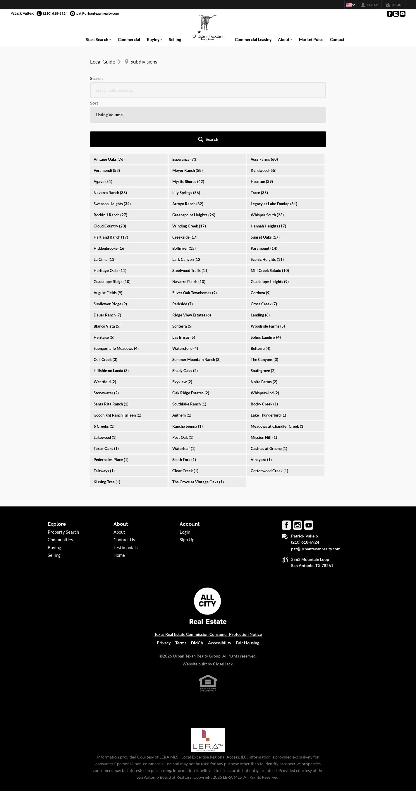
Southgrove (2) (263, 321)
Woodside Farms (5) (268, 277)
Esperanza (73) (184, 110)
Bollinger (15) (184, 199)
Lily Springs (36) (186, 143)
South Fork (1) (184, 410)
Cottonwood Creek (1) (269, 421)
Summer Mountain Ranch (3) (196, 310)
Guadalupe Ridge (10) (112, 232)
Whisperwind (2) (265, 343)
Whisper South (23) (267, 165)
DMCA (197, 593)
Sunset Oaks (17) (265, 188)
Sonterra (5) (182, 277)
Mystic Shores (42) (188, 132)
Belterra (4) (260, 299)
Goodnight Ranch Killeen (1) (117, 366)
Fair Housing (247, 593)
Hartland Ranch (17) (111, 188)
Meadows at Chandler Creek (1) (278, 377)
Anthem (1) (181, 366)
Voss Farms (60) (264, 110)
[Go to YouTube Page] (402, 14)
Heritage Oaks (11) (110, 221)
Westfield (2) (105, 332)
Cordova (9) (261, 243)
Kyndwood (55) (263, 121)
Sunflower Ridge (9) (110, 254)
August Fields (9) (108, 243)
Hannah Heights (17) (268, 176)
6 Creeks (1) (104, 377)
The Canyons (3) (264, 310)
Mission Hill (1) (264, 388)
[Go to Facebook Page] (389, 14)
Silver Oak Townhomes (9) (194, 243)
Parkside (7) (182, 254)
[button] (310, 90)
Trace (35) (259, 143)
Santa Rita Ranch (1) (111, 354)
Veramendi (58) (107, 121)
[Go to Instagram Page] (396, 14)
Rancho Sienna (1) (187, 377)
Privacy (164, 593)
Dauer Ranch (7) (107, 265)
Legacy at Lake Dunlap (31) (274, 154)
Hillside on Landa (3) (111, 321)
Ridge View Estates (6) (191, 265)
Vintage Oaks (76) (109, 110)
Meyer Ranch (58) (187, 121)
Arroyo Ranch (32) (187, 154)
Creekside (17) (184, 188)
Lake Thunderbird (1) (268, 366)
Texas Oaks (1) (106, 399)
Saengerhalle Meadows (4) (116, 299)
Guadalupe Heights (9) (270, 232)
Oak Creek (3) (105, 310)
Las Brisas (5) (183, 288)
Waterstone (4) (185, 299)
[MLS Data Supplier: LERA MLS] (208, 691)
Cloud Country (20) (110, 176)
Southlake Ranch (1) (189, 354)
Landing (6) (260, 265)
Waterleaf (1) (183, 399)
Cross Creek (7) (264, 254)
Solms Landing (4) (266, 288)
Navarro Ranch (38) (110, 143)
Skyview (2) (182, 332)
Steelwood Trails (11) (190, 221)
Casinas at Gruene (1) (269, 399)
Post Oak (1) (182, 388)
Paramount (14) (264, 199)
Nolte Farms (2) (264, 332)
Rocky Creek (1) (264, 354)
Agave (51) (103, 132)
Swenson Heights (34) (112, 154)
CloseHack (223, 614)
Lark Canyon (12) (187, 210)
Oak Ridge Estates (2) (190, 343)
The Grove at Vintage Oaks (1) (198, 432)
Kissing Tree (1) (107, 432)
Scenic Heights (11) (267, 210)
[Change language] (348, 4)
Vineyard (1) (261, 410)
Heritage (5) (104, 288)
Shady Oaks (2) (185, 321)
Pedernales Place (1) (111, 410)
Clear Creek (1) (185, 421)
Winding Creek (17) (189, 176)
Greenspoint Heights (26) (193, 165)
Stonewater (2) (106, 343)
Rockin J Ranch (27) (110, 165)
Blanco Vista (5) (107, 277)
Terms (180, 593)
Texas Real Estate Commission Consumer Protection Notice (208, 585)
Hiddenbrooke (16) (110, 199)
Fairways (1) (104, 421)
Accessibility (219, 593)
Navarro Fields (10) (188, 232)
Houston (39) (262, 132)
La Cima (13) (105, 210)
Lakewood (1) (105, 388)
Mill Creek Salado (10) (270, 221)
